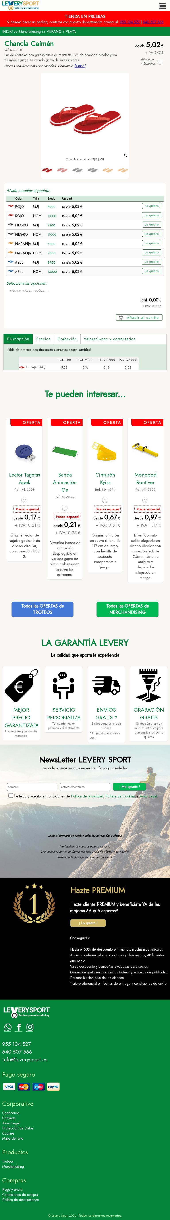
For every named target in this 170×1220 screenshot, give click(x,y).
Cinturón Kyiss (105, 478)
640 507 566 (153, 22)
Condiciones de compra (20, 1194)
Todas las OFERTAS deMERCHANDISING (127, 609)
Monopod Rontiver (145, 478)
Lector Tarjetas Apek (24, 478)
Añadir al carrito (143, 317)
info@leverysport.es (24, 1059)
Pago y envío (12, 1189)
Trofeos (8, 1161)
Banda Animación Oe (65, 482)
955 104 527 (130, 22)
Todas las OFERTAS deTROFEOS (42, 609)
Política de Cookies (120, 796)
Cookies (8, 1133)
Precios (43, 339)
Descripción (18, 339)
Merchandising (30, 31)
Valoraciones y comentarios (110, 339)
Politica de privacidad (87, 796)
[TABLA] (79, 66)
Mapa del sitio (12, 1138)
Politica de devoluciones (20, 1199)
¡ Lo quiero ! (88, 923)
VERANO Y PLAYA (61, 31)
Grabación (67, 339)
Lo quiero (152, 206)
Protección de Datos (17, 1128)
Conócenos (10, 1113)
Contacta (8, 1118)
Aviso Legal (148, 796)
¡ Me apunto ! (129, 786)
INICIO (7, 31)
